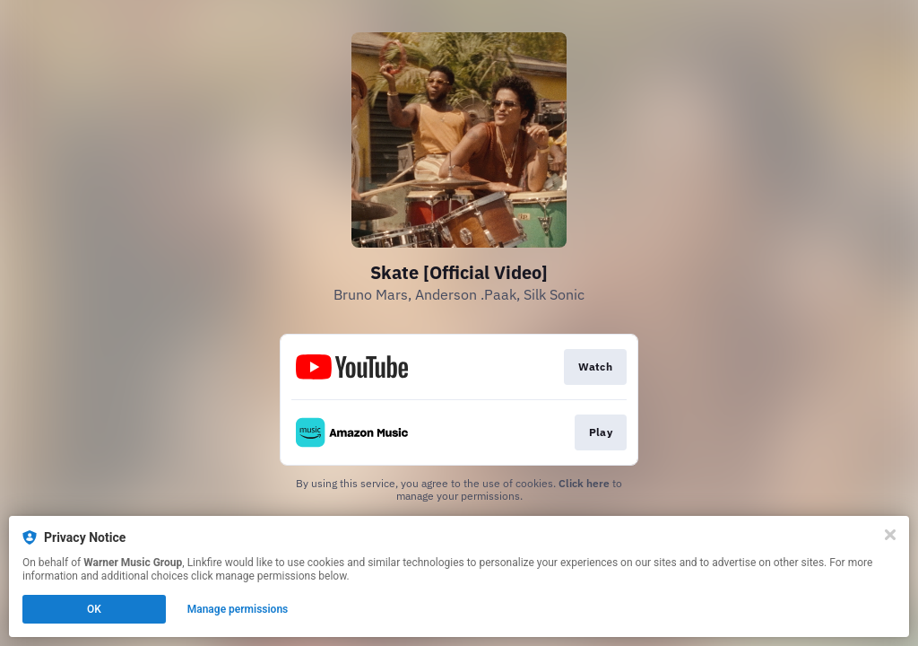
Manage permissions (238, 609)
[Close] (890, 534)
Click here (584, 483)
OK (94, 609)
